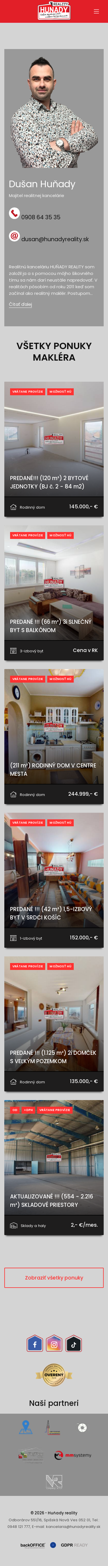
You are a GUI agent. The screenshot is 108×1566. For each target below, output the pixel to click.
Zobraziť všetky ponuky (54, 1277)
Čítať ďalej (20, 304)
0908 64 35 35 (40, 217)
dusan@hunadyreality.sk (55, 239)
